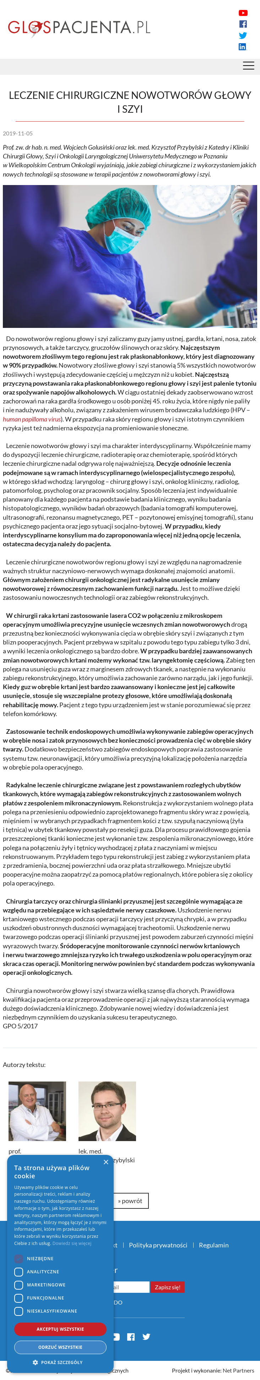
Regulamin (214, 1245)
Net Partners (238, 1370)
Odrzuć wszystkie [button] (60, 1347)
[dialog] (60, 1264)
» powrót (130, 1201)
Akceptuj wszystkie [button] (60, 1329)
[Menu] (248, 67)
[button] (60, 1362)
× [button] (105, 1162)
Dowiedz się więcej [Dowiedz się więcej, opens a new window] (72, 1243)
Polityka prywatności (158, 1245)
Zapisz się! (167, 1287)
